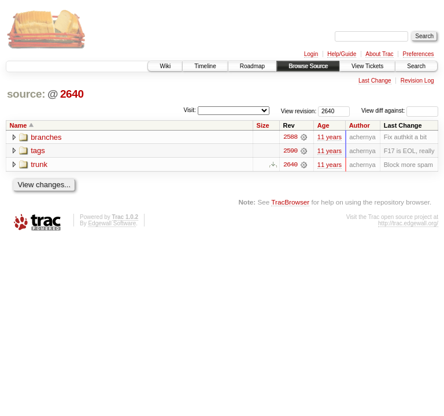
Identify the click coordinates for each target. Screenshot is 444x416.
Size (263, 125)
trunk (39, 165)
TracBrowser (290, 202)
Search (416, 66)
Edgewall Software (112, 223)
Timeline (205, 66)
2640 (72, 94)
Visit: (189, 110)
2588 (290, 137)
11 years (329, 136)
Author (359, 125)
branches (46, 137)
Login (311, 54)
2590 (290, 150)
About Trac (379, 54)
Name (18, 125)
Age (323, 125)
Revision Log (417, 80)
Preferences (418, 54)
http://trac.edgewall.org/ (408, 223)
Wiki (165, 66)
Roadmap (252, 66)
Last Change (374, 80)
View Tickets (367, 66)
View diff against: (399, 110)
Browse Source (308, 66)
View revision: (299, 110)
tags (38, 151)
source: (26, 94)
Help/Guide (341, 54)
